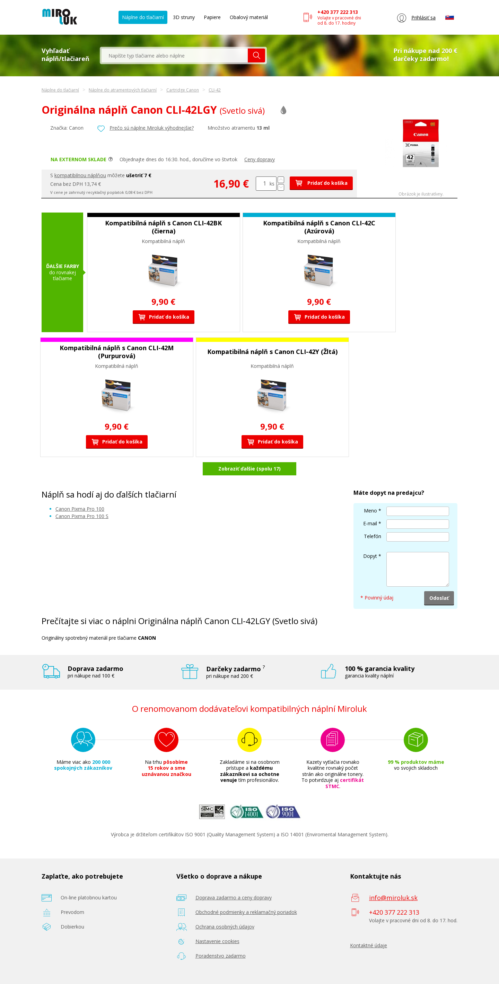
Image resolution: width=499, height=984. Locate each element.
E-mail (370, 523)
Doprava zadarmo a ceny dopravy (233, 897)
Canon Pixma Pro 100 (79, 509)
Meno (370, 510)
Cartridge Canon (182, 90)
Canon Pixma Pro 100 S (81, 516)
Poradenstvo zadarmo (220, 955)
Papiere (212, 17)
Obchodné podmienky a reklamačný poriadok (246, 912)
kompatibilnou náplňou (80, 175)
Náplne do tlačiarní (143, 17)
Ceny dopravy (259, 159)
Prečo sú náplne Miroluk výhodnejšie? (152, 127)
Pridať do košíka (321, 183)
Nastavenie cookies (217, 941)
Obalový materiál (249, 17)
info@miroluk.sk (393, 898)
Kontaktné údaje (368, 945)
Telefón (372, 536)
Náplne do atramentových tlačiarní (123, 90)
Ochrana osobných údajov (224, 926)
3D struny (184, 17)
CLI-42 (215, 90)
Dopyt (370, 556)
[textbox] (175, 55)
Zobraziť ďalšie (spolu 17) (249, 468)
